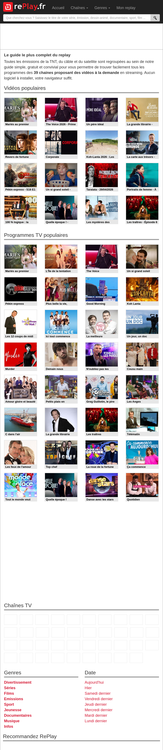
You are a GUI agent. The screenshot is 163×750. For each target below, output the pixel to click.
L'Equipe (152, 645)
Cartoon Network (42, 658)
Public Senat (120, 658)
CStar (26, 632)
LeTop (89, 658)
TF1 (10, 620)
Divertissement (17, 682)
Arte (104, 620)
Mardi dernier (96, 715)
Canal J (26, 658)
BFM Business (73, 645)
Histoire (136, 658)
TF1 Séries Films (42, 632)
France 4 (10, 632)
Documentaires (18, 715)
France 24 (104, 645)
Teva (121, 632)
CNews (42, 645)
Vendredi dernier (99, 699)
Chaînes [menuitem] (79, 8)
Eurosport (136, 645)
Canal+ (57, 620)
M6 (89, 620)
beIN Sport (120, 645)
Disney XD (57, 658)
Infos (8, 726)
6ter (58, 632)
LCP (104, 658)
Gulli (10, 658)
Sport (9, 704)
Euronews (89, 645)
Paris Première (136, 632)
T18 (152, 632)
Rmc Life (105, 632)
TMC (136, 620)
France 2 (26, 620)
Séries (9, 688)
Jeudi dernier (96, 704)
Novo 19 (10, 645)
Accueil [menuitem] (58, 8)
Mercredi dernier (98, 710)
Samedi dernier (98, 693)
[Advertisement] (81, 36)
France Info (26, 645)
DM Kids (73, 658)
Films (9, 693)
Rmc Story (89, 632)
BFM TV (57, 645)
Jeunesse (12, 710)
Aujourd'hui (94, 682)
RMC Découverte (73, 632)
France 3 (42, 620)
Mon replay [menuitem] (126, 8)
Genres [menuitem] (102, 8)
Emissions (13, 699)
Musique (12, 721)
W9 (120, 620)
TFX (152, 620)
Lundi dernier (96, 721)
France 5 (73, 620)
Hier (88, 688)
